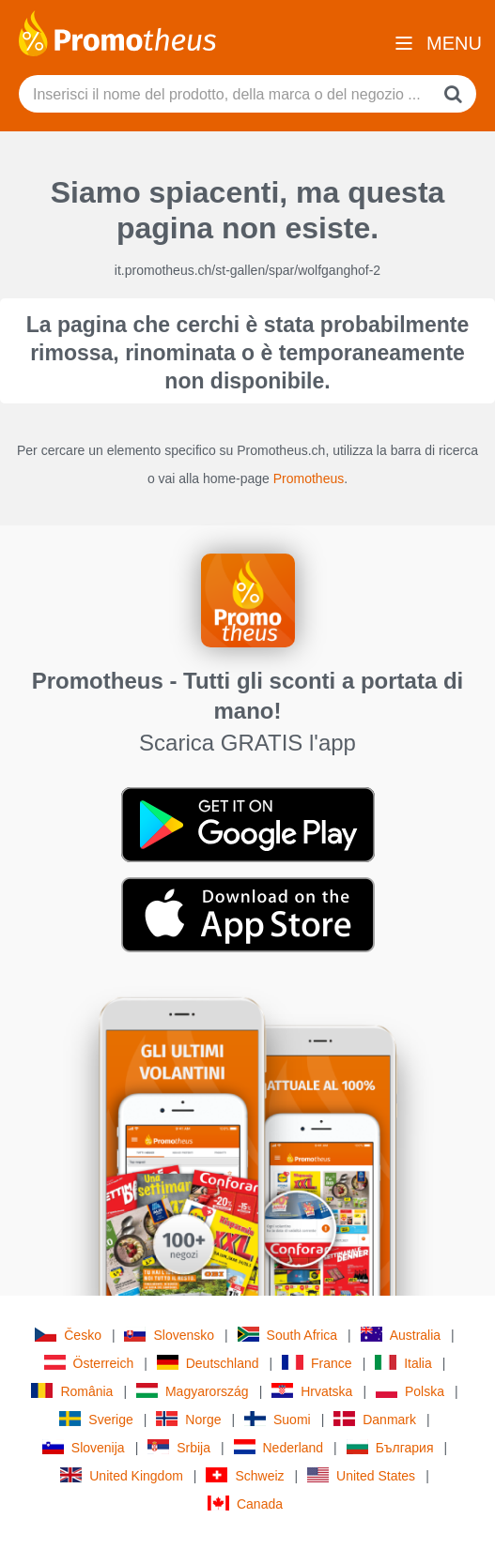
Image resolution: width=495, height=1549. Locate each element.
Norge (188, 1419)
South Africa (288, 1335)
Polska (410, 1391)
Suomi (277, 1419)
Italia (403, 1363)
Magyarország (192, 1391)
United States (361, 1475)
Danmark (374, 1419)
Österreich (89, 1363)
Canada (245, 1503)
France (317, 1363)
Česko (68, 1335)
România (72, 1391)
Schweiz (245, 1475)
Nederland (279, 1447)
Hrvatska (311, 1391)
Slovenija (83, 1447)
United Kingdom (121, 1475)
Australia (401, 1335)
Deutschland (208, 1363)
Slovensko (169, 1335)
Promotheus (308, 478)
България (390, 1447)
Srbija (178, 1447)
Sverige (95, 1419)
